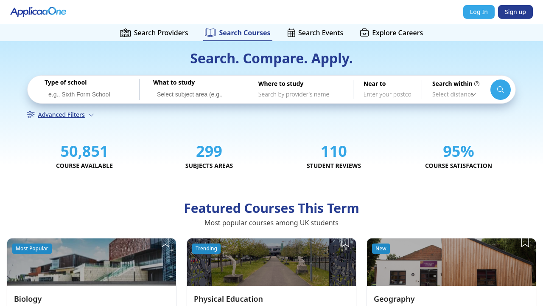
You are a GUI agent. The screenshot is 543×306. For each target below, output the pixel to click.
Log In (479, 12)
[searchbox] (88, 95)
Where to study (280, 83)
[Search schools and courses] (500, 89)
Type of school (66, 82)
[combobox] (86, 94)
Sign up (515, 12)
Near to (375, 83)
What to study (174, 82)
